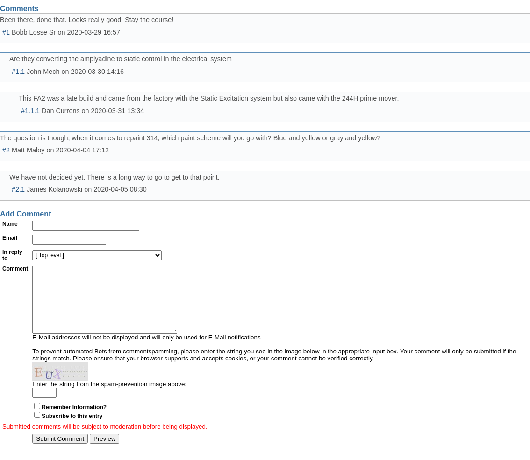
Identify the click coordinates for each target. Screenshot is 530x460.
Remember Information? (74, 421)
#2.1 (18, 189)
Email (9, 238)
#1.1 (18, 71)
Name (10, 224)
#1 (6, 32)
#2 (6, 150)
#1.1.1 (30, 111)
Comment (15, 269)
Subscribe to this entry (72, 430)
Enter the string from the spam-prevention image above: (109, 398)
